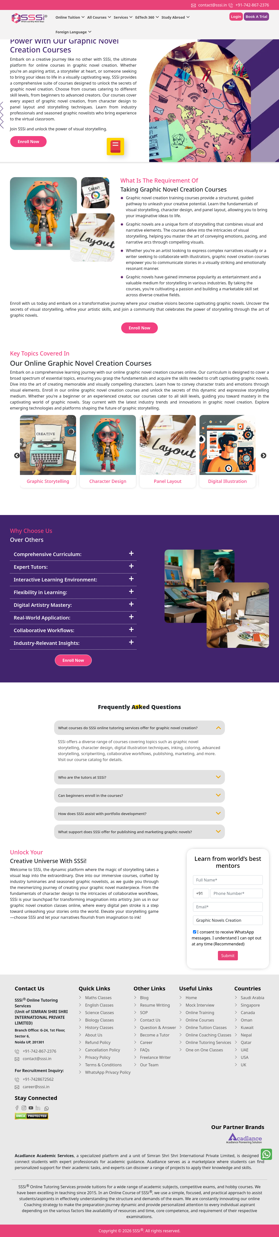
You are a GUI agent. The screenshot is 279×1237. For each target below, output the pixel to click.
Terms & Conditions (100, 1065)
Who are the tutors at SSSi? (139, 777)
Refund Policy (94, 1042)
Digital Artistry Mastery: (74, 605)
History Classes (96, 1027)
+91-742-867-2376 (252, 5)
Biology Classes (96, 1020)
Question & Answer (155, 1027)
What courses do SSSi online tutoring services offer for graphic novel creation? (139, 728)
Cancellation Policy (99, 1050)
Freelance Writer (152, 1057)
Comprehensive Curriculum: (74, 554)
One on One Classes (201, 1050)
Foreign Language (74, 32)
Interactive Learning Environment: (74, 579)
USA (241, 1057)
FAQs (142, 1050)
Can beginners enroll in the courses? (139, 795)
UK (240, 1065)
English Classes (96, 1005)
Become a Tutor (152, 1035)
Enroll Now (28, 141)
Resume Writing (152, 1005)
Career (143, 1042)
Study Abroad (176, 17)
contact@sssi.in (212, 5)
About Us (90, 1035)
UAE (241, 1050)
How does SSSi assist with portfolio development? (139, 814)
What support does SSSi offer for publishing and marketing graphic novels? (139, 832)
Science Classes (96, 1012)
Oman (243, 1020)
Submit (227, 955)
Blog (141, 997)
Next (262, 455)
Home (188, 997)
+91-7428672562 (38, 1079)
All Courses (99, 17)
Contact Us (147, 1020)
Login (236, 16)
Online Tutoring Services (205, 1042)
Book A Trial (256, 16)
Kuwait (244, 1027)
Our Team (146, 1065)
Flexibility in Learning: (74, 592)
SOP (141, 1012)
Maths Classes (95, 997)
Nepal (243, 1035)
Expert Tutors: (74, 567)
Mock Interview (196, 1005)
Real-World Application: (74, 617)
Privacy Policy (94, 1057)
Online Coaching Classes (205, 1035)
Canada (244, 1012)
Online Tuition (70, 17)
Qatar (243, 1042)
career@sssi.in (36, 1086)
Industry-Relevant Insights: (74, 643)
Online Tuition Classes (203, 1027)
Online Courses (196, 1020)
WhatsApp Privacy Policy (104, 1072)
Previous (16, 455)
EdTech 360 (147, 17)
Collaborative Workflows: (74, 630)
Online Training (196, 1012)
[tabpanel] (48, 452)
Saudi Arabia (249, 997)
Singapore (247, 1005)
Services (123, 17)
